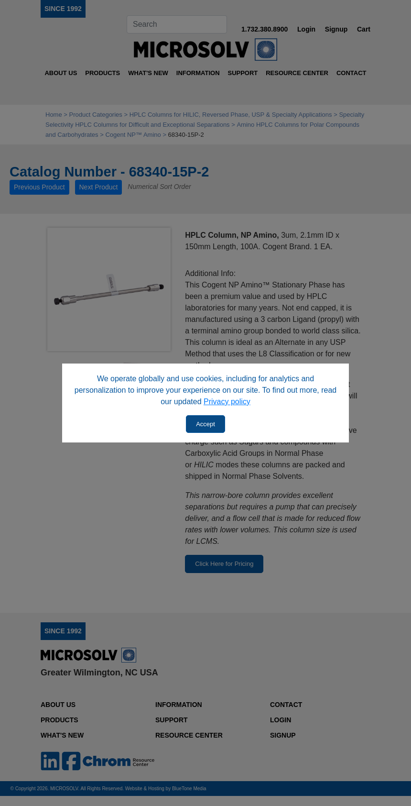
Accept (205, 424)
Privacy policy (227, 401)
